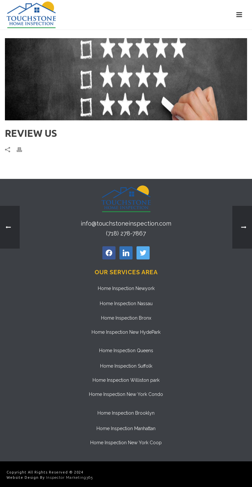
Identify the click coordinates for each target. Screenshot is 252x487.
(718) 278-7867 (126, 233)
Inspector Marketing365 (69, 477)
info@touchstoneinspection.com (126, 223)
